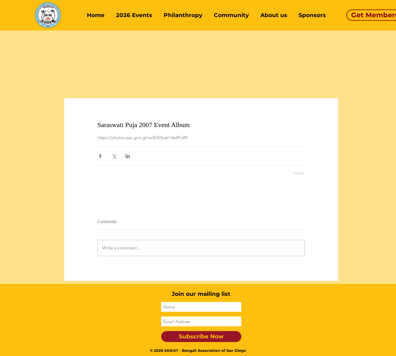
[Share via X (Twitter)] (114, 156)
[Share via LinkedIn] (127, 156)
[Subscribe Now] (201, 336)
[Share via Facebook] (100, 156)
